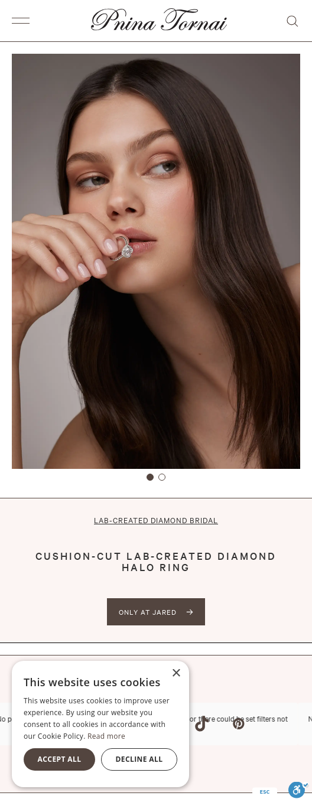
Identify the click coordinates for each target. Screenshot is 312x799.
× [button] (175, 673)
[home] (156, 20)
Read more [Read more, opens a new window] (106, 736)
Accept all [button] (60, 759)
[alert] (100, 724)
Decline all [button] (139, 759)
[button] (23, 21)
